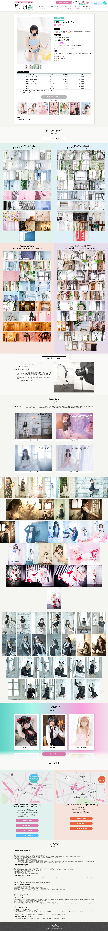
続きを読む (54, 754)
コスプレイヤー (22, 119)
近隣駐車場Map (27, 825)
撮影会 (58, 20)
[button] (18, 40)
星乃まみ (31, 119)
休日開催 (59, 18)
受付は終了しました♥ (54, 97)
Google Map (27, 820)
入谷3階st (59, 17)
